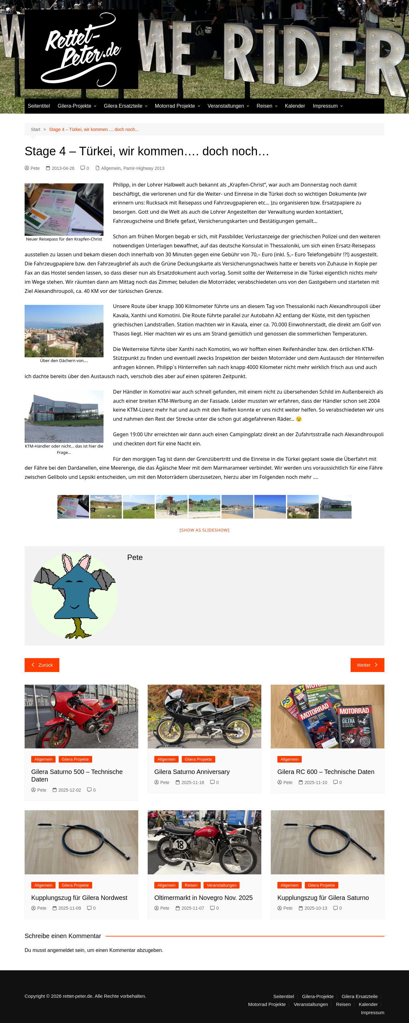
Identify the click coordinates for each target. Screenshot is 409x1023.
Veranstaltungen (226, 106)
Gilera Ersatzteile (123, 106)
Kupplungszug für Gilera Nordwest (79, 897)
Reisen (264, 106)
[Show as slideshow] (204, 530)
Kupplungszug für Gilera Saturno (323, 897)
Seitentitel (39, 106)
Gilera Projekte (75, 759)
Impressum (325, 106)
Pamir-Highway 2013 (143, 168)
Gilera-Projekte (75, 106)
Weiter (367, 665)
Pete (32, 168)
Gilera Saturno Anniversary (192, 771)
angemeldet (60, 950)
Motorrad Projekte (175, 106)
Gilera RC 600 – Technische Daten (326, 771)
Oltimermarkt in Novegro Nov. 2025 (203, 897)
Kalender (295, 106)
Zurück (42, 665)
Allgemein (111, 168)
